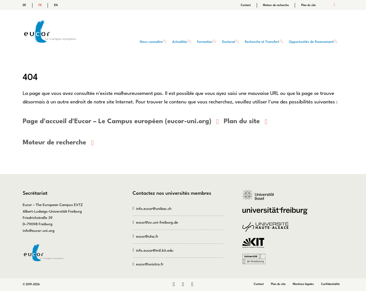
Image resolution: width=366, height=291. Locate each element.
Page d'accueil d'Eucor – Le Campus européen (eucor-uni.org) (117, 121)
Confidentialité (330, 284)
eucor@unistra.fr (149, 264)
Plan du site (308, 5)
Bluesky (192, 284)
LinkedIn (173, 284)
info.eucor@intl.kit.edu (154, 250)
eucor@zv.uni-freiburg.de (157, 222)
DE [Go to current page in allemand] (24, 5)
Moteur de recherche (276, 5)
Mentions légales (303, 284)
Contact (246, 5)
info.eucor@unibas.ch (153, 208)
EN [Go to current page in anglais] (56, 5)
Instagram (182, 284)
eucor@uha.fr (147, 236)
